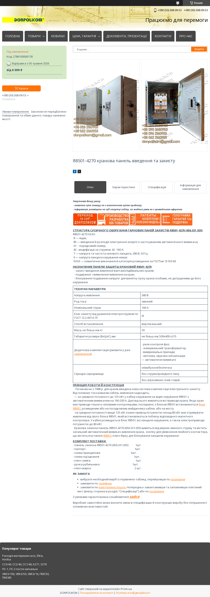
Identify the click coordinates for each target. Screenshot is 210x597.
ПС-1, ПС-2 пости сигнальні (20, 569)
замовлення (82, 354)
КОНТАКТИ (163, 36)
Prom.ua (126, 589)
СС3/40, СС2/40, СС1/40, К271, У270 (24, 564)
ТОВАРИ (34, 36)
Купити (23, 88)
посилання (178, 479)
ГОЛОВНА (12, 36)
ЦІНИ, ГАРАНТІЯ (84, 36)
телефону (105, 483)
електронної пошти (112, 487)
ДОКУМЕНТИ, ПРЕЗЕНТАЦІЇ (126, 36)
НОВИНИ (57, 36)
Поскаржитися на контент (96, 593)
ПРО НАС (185, 36)
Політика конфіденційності (133, 593)
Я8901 (107, 436)
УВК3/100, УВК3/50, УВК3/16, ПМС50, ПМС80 (25, 576)
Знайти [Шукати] (199, 49)
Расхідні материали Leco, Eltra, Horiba (22, 557)
